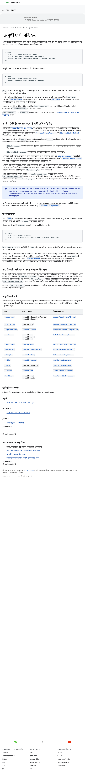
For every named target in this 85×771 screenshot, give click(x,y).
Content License (29, 470)
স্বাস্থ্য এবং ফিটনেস (35, 759)
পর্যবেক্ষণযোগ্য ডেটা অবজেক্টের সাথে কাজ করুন (23, 451)
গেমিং (31, 753)
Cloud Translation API (40, 20)
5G (31, 769)
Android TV (61, 766)
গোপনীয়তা (33, 766)
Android (5, 753)
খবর (3, 766)
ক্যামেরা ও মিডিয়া (35, 762)
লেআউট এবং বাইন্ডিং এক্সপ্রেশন (17, 454)
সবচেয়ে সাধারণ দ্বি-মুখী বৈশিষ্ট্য (21, 128)
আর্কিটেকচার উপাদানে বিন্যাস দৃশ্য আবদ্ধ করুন (23, 458)
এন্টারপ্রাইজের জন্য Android (10, 756)
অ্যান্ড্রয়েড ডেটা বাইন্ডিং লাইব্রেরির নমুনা (20, 403)
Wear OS (60, 756)
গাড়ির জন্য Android (63, 762)
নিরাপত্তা (4, 759)
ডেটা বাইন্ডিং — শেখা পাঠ (15, 423)
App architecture (10, 10)
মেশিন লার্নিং (33, 756)
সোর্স (3, 762)
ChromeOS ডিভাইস (63, 759)
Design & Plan (21, 28)
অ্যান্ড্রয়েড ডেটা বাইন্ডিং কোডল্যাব (18, 413)
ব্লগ (3, 769)
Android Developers (8, 28)
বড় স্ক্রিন (59, 753)
